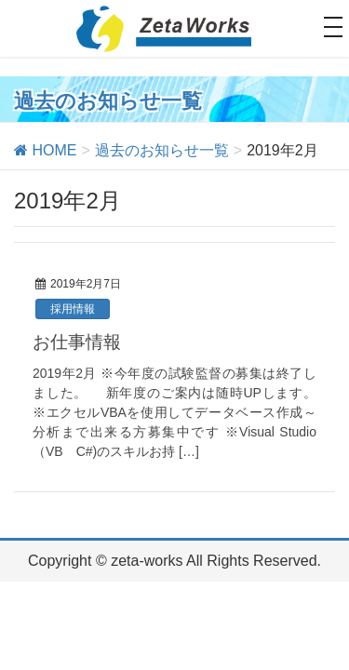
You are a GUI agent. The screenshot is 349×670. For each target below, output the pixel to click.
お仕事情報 (77, 342)
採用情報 (72, 308)
